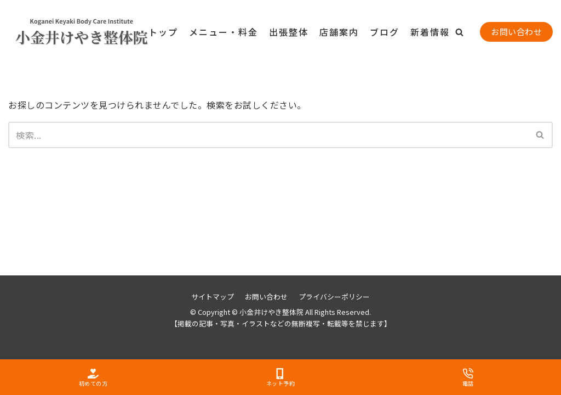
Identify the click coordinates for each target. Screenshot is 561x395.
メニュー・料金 (223, 31)
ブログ (384, 31)
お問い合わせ (516, 31)
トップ (163, 31)
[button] (459, 32)
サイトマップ (212, 296)
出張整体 (288, 31)
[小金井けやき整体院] (63, 32)
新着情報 (430, 31)
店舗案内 (339, 31)
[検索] (268, 135)
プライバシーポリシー (334, 296)
